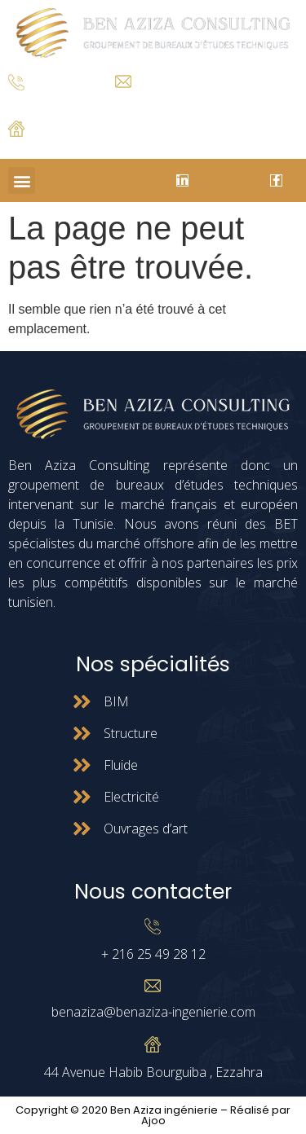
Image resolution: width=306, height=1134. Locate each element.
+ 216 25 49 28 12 (48, 103)
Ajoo (153, 1120)
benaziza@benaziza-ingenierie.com (153, 1012)
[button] (21, 180)
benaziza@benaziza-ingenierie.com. (194, 101)
